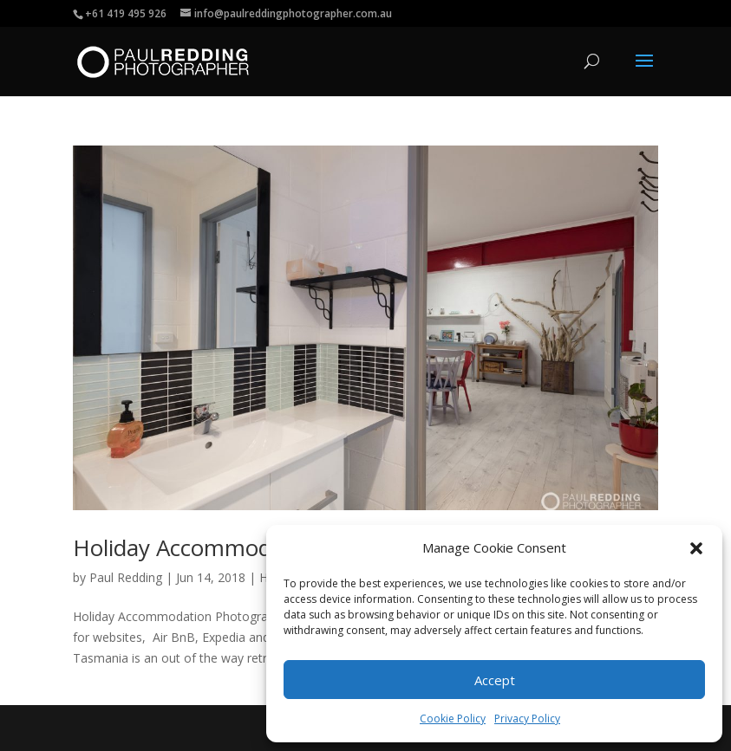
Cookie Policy (453, 718)
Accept (494, 680)
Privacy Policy (527, 718)
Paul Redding (125, 577)
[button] (696, 548)
